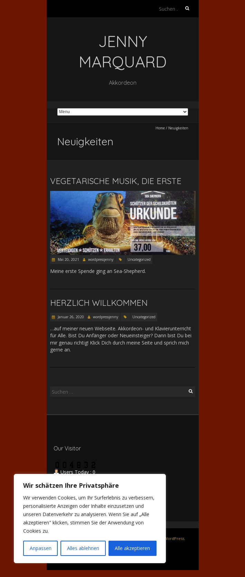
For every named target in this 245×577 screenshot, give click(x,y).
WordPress (174, 538)
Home (160, 128)
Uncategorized (139, 259)
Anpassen (40, 548)
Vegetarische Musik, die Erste (115, 181)
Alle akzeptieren (132, 548)
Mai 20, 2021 (68, 259)
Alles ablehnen (83, 548)
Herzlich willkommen (99, 302)
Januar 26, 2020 (70, 316)
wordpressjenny (100, 259)
